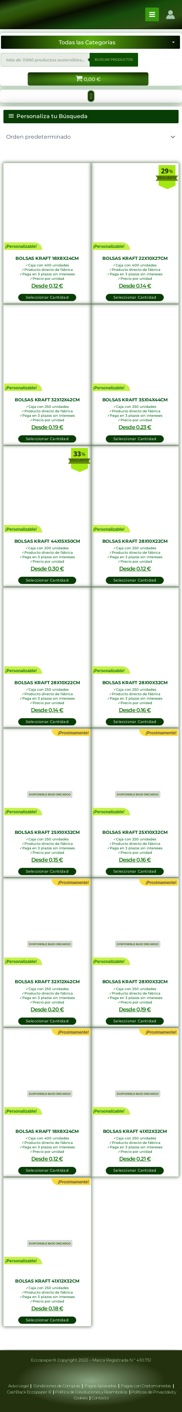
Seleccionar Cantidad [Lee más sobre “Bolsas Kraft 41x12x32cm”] (134, 1170)
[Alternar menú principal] (152, 14)
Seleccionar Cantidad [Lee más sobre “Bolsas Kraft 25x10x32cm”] (47, 871)
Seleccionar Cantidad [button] (47, 297)
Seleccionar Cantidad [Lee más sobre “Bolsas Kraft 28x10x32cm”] (134, 1021)
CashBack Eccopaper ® (30, 1391)
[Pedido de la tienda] (91, 137)
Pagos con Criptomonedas (146, 1385)
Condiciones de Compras (56, 1385)
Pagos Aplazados (100, 1385)
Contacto (100, 1397)
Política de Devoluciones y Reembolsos (91, 1391)
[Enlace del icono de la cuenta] (170, 14)
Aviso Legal (19, 1385)
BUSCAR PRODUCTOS (114, 59)
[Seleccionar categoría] (90, 42)
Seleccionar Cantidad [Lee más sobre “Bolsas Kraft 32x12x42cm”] (47, 1021)
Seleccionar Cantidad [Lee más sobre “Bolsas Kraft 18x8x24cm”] (47, 1170)
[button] (91, 96)
